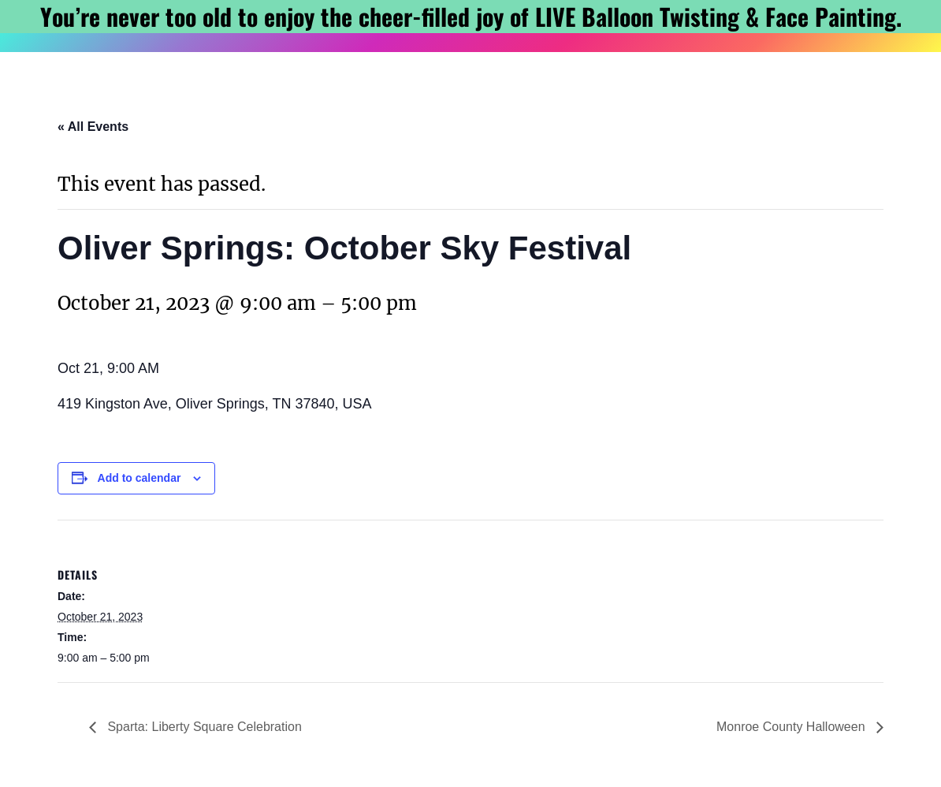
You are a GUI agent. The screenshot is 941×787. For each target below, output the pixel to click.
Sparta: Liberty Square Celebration (203, 726)
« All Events (93, 126)
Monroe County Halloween (792, 726)
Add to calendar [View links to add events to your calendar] (139, 478)
